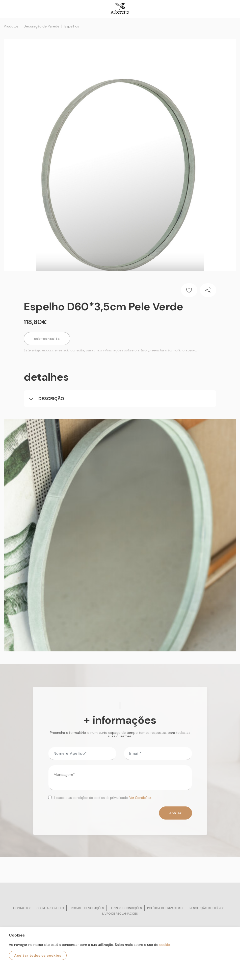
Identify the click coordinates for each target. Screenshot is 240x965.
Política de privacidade (165, 908)
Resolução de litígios (207, 908)
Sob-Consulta (47, 338)
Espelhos (71, 26)
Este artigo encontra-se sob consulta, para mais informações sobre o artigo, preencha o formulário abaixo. (110, 350)
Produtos (11, 26)
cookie (164, 944)
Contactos (22, 908)
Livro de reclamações (120, 914)
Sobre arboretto (50, 908)
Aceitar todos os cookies (37, 955)
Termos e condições (125, 908)
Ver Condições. (140, 798)
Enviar (175, 813)
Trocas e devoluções (86, 908)
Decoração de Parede (41, 26)
